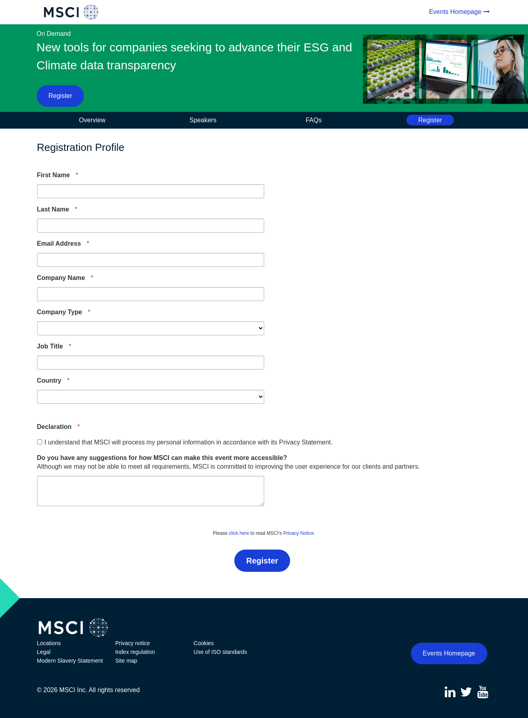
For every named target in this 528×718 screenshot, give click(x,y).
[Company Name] (61, 278)
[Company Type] (59, 312)
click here (239, 533)
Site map (126, 660)
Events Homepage (455, 11)
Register (61, 95)
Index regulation (135, 652)
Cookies (204, 643)
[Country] (49, 380)
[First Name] (53, 175)
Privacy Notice (298, 533)
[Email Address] (59, 243)
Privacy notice (132, 643)
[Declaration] (54, 427)
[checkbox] (39, 441)
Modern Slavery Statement (70, 660)
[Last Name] (53, 209)
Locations (49, 643)
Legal (44, 652)
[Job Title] (50, 346)
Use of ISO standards (220, 652)
